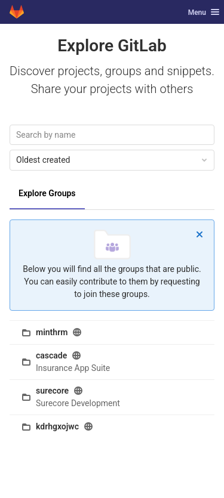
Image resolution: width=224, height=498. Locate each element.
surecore (52, 390)
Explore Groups (47, 193)
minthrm (51, 332)
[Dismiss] (199, 234)
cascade (51, 355)
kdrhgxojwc (57, 426)
